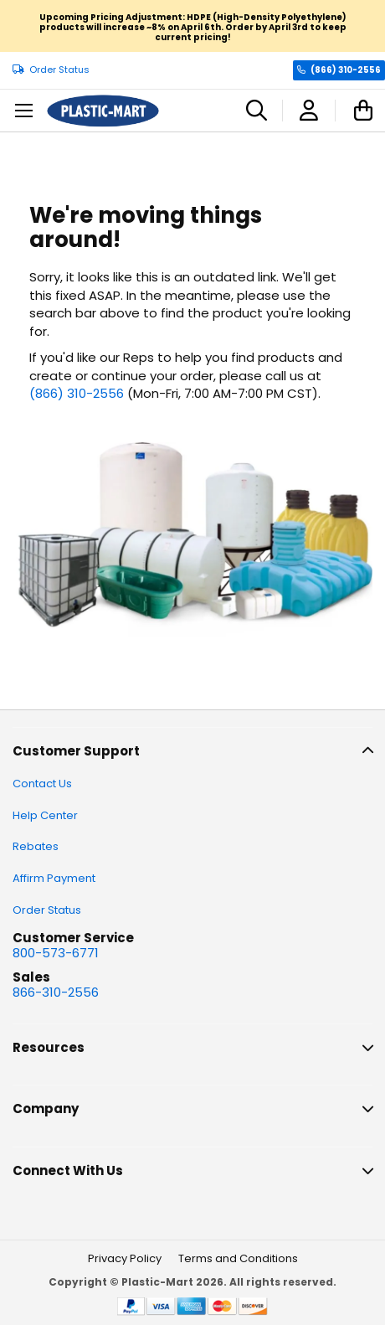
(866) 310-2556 (346, 70)
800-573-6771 (56, 953)
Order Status (59, 70)
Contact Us (42, 783)
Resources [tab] (49, 1047)
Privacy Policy (125, 1258)
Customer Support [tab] (76, 751)
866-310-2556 (56, 992)
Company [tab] (46, 1108)
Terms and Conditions (238, 1258)
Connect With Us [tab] (68, 1170)
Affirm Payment (54, 878)
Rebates (36, 846)
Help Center (45, 815)
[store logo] (103, 111)
